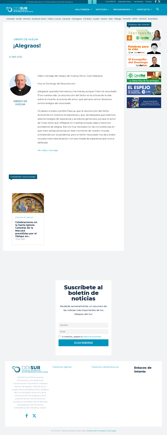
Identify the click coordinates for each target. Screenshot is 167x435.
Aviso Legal (111, 431)
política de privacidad (92, 336)
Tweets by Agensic (62, 367)
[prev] (90, 2)
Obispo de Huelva (26, 39)
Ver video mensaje (48, 150)
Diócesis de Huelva (24, 217)
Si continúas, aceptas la (80, 336)
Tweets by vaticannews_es (105, 367)
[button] (157, 9)
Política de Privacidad (96, 431)
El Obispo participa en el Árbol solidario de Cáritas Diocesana (50, 2)
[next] (94, 2)
